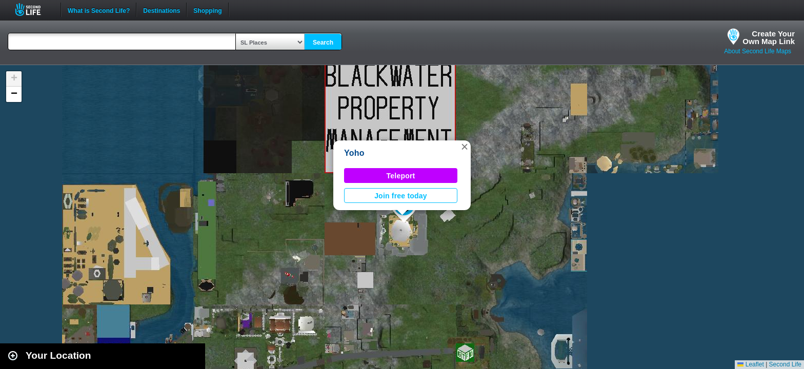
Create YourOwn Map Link (768, 37)
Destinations (161, 9)
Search (323, 42)
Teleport (401, 176)
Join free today (400, 196)
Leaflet (750, 364)
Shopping (207, 9)
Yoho (354, 153)
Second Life (33, 9)
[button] (464, 146)
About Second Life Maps (757, 51)
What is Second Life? (99, 9)
